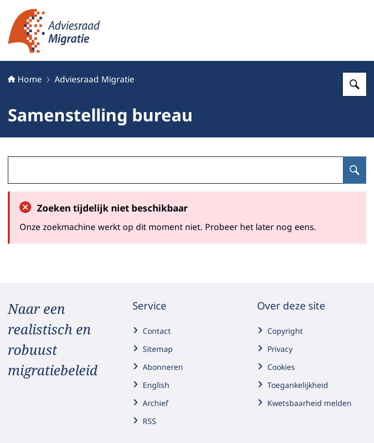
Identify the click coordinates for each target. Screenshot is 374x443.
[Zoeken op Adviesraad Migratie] (354, 84)
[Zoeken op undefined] (354, 170)
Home (25, 79)
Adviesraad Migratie (94, 79)
